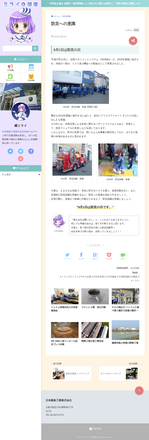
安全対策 (99, 276)
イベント (31, 67)
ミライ (64, 276)
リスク (75, 276)
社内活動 (31, 77)
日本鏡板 (112, 276)
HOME (95, 428)
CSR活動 (10, 67)
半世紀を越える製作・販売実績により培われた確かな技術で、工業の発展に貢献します (95, 3)
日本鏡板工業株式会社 (13, 131)
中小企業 (86, 276)
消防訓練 (124, 276)
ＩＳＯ (136, 280)
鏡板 (135, 276)
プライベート (10, 77)
